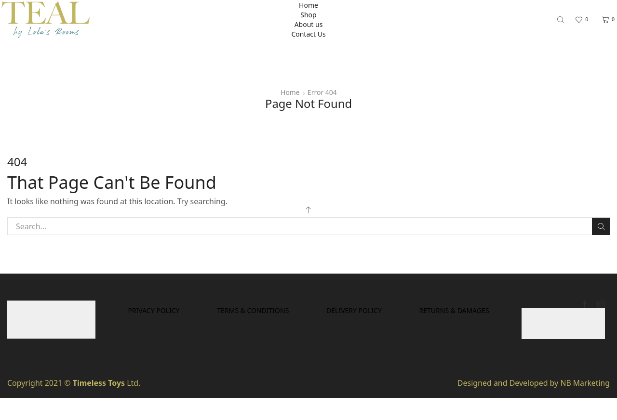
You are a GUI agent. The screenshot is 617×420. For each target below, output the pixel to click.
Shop (308, 14)
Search (600, 226)
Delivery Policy (409, 310)
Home (308, 5)
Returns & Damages (309, 331)
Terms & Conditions (307, 310)
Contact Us (308, 34)
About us (309, 24)
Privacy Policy (206, 310)
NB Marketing (585, 383)
